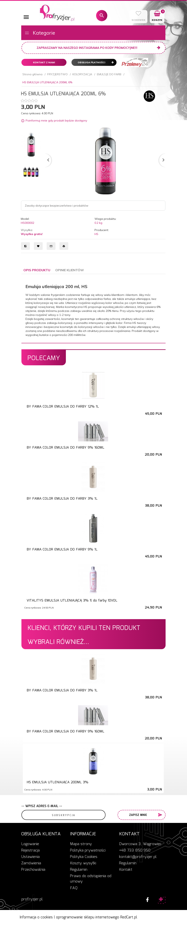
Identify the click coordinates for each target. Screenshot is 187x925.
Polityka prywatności (88, 851)
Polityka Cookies (83, 857)
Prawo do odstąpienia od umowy (90, 879)
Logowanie (30, 844)
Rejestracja (30, 851)
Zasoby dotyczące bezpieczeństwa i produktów (56, 205)
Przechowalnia (33, 870)
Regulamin (78, 870)
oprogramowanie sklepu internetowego (87, 917)
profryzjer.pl (32, 899)
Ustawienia (30, 857)
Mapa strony (81, 844)
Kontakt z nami (44, 62)
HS (96, 234)
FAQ (73, 888)
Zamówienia (31, 863)
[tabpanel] (93, 308)
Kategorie (39, 33)
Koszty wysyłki (83, 863)
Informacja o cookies (36, 917)
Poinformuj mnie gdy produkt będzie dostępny (56, 120)
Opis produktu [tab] (36, 270)
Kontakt (125, 870)
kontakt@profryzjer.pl (138, 857)
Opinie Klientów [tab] (69, 270)
